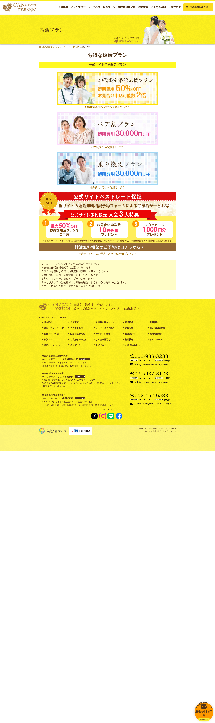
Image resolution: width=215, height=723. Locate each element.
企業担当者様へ (132, 345)
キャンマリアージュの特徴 (85, 7)
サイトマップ (156, 339)
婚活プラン (49, 339)
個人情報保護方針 (158, 328)
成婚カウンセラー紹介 (54, 328)
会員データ (75, 345)
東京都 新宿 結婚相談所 (57, 375)
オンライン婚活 (103, 334)
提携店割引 (130, 334)
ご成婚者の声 (76, 328)
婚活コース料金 (51, 334)
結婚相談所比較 (126, 7)
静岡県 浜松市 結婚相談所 (57, 397)
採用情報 (129, 339)
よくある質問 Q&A (104, 339)
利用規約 (154, 322)
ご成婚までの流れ (78, 339)
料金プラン (109, 7)
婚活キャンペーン (52, 345)
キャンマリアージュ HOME (53, 317)
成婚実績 (143, 7)
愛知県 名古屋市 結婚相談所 (60, 357)
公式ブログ (174, 7)
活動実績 (129, 328)
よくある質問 (158, 7)
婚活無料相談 (156, 334)
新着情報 (129, 322)
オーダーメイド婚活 (105, 328)
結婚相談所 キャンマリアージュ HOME (60, 47)
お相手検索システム (105, 322)
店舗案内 (63, 7)
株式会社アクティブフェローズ (164, 431)
